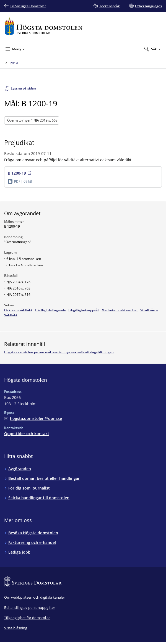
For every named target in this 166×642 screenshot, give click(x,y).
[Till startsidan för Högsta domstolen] (43, 26)
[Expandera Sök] (152, 49)
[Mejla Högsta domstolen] (33, 418)
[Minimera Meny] (15, 49)
